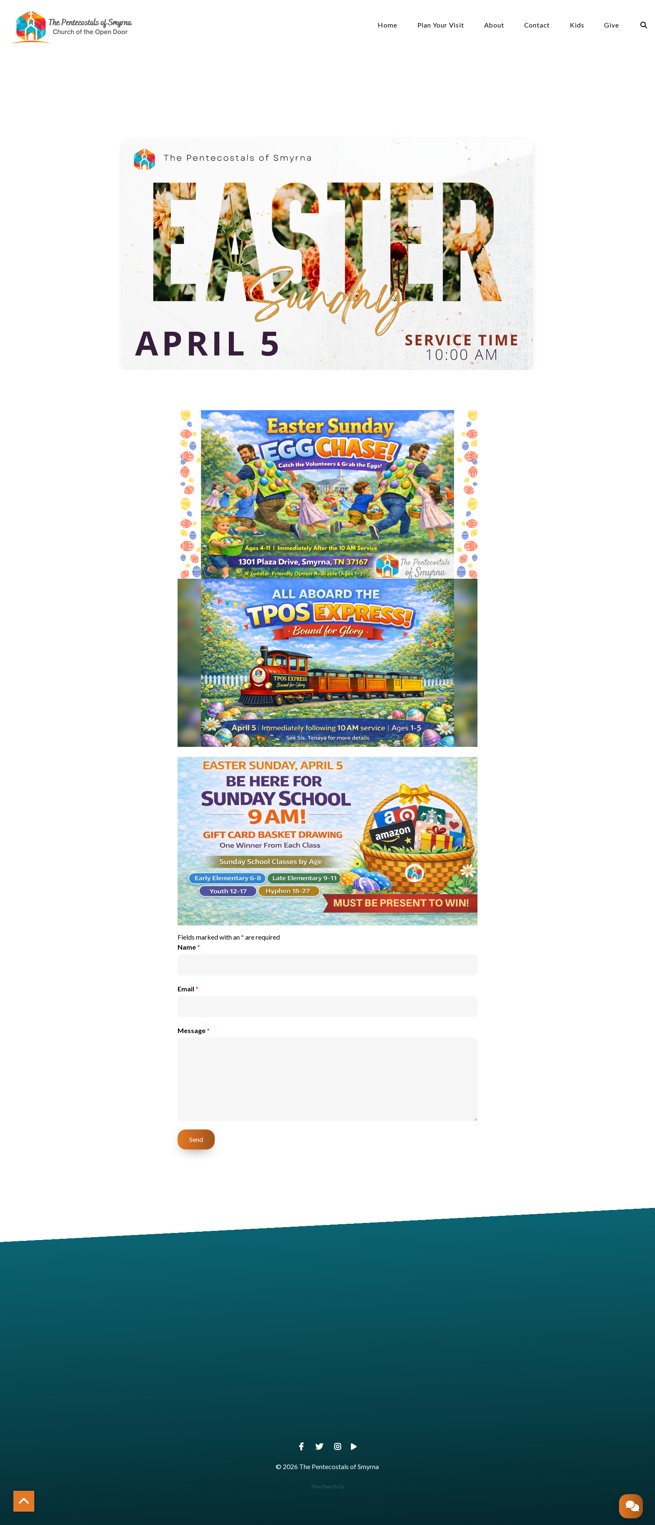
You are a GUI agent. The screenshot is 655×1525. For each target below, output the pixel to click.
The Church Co (327, 1486)
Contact (537, 25)
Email (188, 989)
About (494, 25)
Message (194, 1030)
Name (189, 947)
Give (611, 25)
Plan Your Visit (440, 25)
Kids (577, 25)
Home (387, 25)
